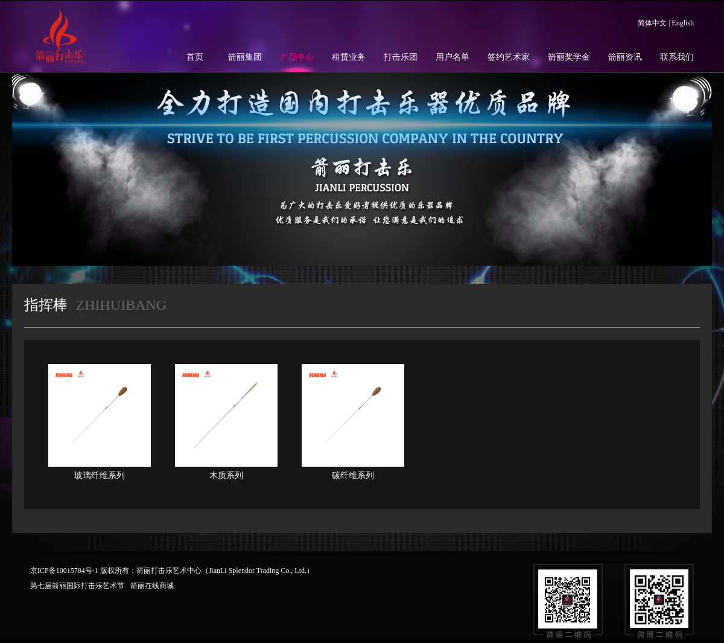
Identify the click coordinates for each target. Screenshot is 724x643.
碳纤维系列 (353, 475)
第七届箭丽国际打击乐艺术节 (77, 585)
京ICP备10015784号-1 (64, 570)
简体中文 (652, 23)
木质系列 (226, 475)
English (683, 23)
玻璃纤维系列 (99, 475)
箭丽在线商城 (152, 585)
